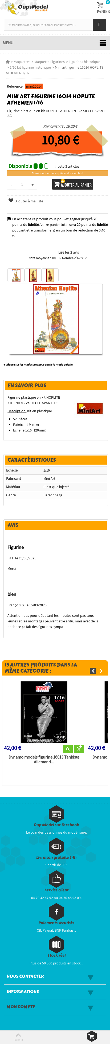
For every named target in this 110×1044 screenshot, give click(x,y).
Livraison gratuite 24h (56, 857)
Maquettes (22, 61)
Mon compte (21, 1007)
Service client (56, 890)
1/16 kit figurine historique (30, 67)
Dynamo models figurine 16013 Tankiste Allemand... (44, 759)
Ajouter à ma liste (25, 201)
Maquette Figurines (49, 61)
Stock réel (56, 955)
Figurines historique (84, 61)
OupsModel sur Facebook (56, 825)
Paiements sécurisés (56, 923)
